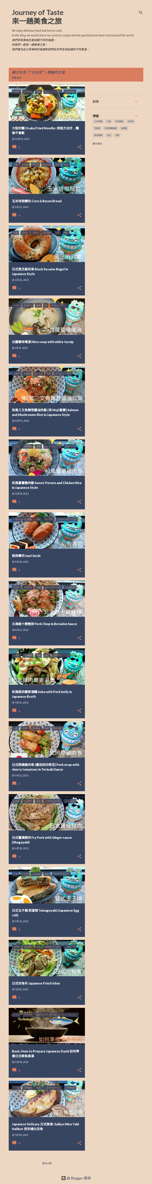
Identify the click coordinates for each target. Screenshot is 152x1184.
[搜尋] (141, 12)
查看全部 (16, 77)
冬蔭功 (97, 128)
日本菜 (131, 121)
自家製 (124, 128)
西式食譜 (98, 135)
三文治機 (98, 121)
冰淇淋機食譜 (111, 128)
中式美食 (119, 121)
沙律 (117, 135)
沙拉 (109, 135)
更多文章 (47, 1163)
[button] (79, 147)
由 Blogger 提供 (76, 1178)
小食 (109, 121)
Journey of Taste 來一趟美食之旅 (38, 16)
